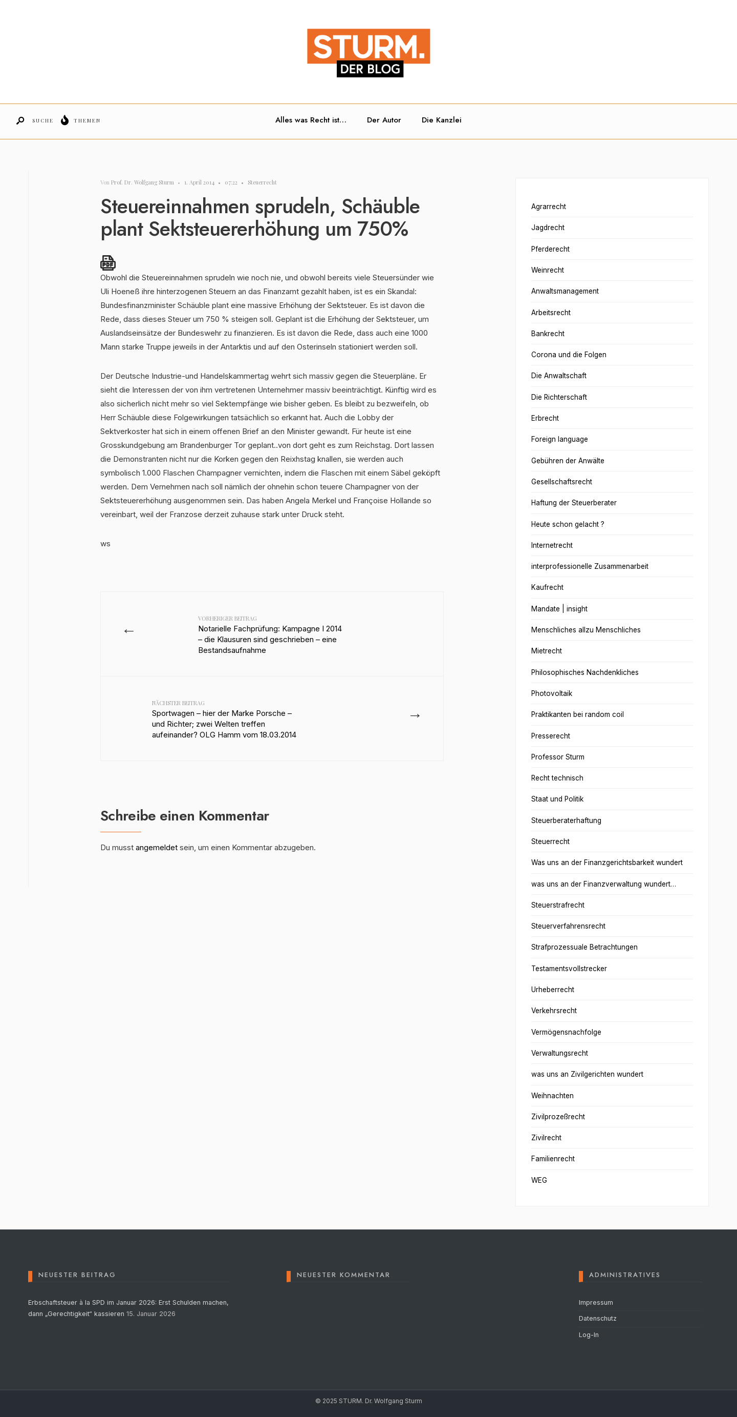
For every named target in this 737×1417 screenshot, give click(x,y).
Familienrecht (553, 1159)
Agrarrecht (548, 206)
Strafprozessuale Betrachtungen (584, 947)
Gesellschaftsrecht (561, 482)
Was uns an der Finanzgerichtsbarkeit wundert (607, 862)
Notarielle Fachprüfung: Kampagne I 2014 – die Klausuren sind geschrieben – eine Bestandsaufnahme (270, 634)
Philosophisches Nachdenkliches (585, 672)
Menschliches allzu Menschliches (586, 630)
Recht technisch (557, 778)
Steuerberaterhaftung (566, 820)
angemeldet (157, 847)
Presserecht (550, 736)
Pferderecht (550, 249)
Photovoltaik (551, 693)
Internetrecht (552, 545)
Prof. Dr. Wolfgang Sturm (142, 182)
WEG (539, 1180)
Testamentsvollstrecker (569, 968)
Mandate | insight (559, 609)
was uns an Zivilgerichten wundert (587, 1074)
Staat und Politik (557, 799)
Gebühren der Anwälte (567, 461)
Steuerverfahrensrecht (568, 926)
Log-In (589, 1335)
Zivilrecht (546, 1138)
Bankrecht (548, 334)
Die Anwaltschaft (559, 376)
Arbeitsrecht (551, 313)
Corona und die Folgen (568, 355)
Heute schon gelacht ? (567, 524)
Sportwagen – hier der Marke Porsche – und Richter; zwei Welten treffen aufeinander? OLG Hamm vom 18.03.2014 (224, 719)
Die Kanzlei (442, 120)
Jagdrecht (548, 227)
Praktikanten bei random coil (577, 714)
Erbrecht (545, 418)
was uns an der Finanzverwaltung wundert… (603, 884)
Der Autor (384, 120)
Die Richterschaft (559, 397)
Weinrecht (547, 270)
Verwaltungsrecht (559, 1053)
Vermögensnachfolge (566, 1032)
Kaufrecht (547, 587)
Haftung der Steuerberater (574, 503)
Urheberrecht (552, 989)
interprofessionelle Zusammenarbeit (589, 566)
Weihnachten (552, 1096)
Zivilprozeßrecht (558, 1117)
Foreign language (559, 439)
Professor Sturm (557, 757)
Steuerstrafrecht (557, 905)
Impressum (596, 1302)
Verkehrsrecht (554, 1011)
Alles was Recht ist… (310, 120)
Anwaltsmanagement (565, 291)
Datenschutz (598, 1318)
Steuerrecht (262, 182)
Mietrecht (546, 651)
